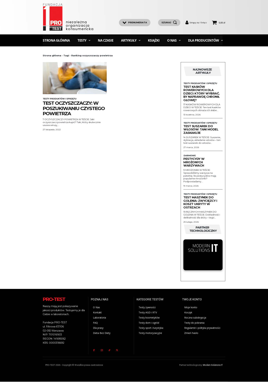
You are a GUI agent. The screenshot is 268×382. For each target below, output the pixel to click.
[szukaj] (169, 22)
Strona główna (52, 55)
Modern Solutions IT (213, 365)
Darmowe (189, 156)
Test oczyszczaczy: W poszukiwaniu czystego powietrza (74, 108)
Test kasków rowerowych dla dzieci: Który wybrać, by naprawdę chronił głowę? (201, 93)
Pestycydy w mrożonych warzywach (194, 162)
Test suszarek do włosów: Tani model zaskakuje (200, 130)
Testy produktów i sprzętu (59, 99)
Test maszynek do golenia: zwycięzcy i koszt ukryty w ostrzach (200, 202)
